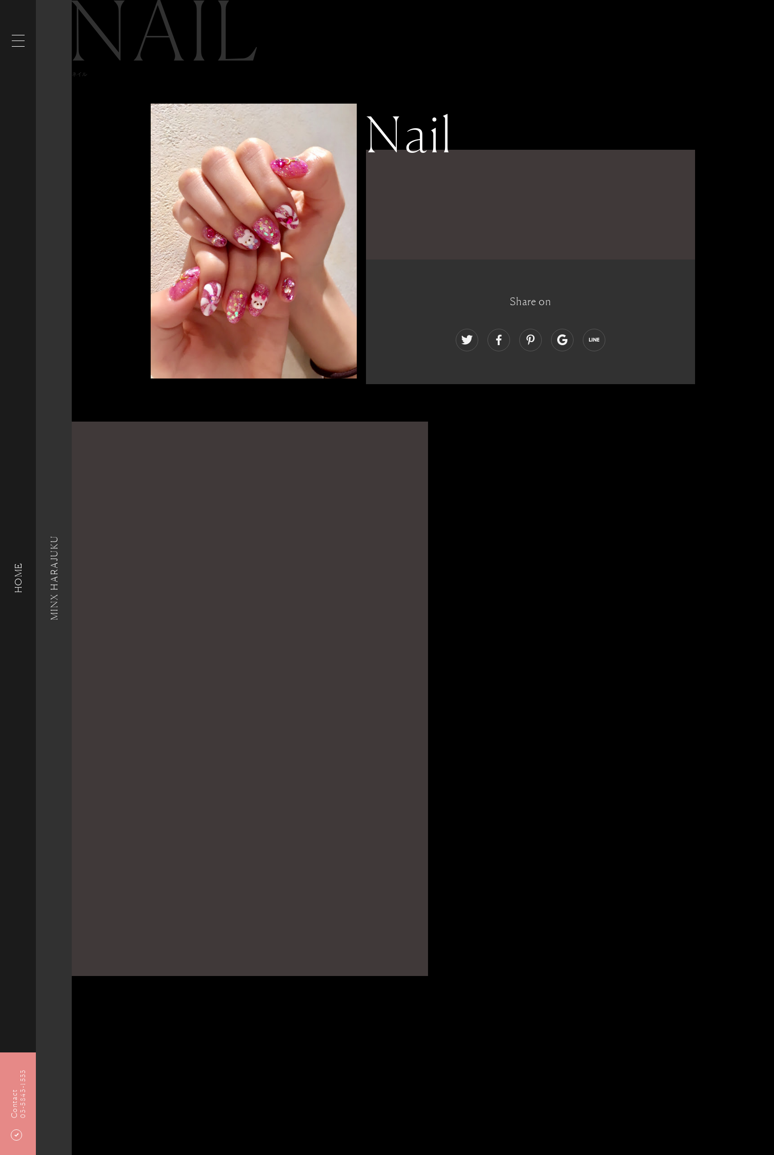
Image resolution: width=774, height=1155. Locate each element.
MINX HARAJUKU (53, 577)
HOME (18, 577)
